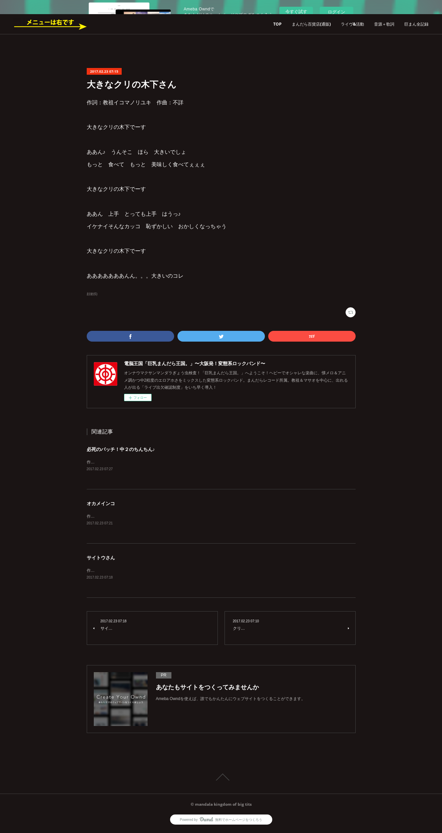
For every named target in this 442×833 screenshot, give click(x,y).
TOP (277, 24)
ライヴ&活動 (352, 24)
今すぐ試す (296, 11)
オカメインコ (101, 504)
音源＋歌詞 (384, 24)
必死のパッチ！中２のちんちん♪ (121, 449)
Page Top (221, 778)
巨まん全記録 (416, 24)
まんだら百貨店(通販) (311, 24)
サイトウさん (101, 558)
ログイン (336, 11)
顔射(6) (92, 294)
